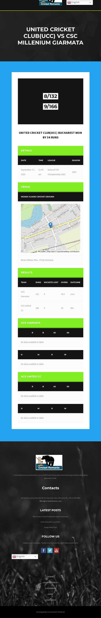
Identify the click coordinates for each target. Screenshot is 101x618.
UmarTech (50, 600)
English (19, 556)
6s (68, 332)
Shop (50, 594)
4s (54, 332)
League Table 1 (50, 582)
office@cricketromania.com (50, 501)
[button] (50, 225)
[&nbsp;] (24, 332)
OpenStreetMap (63, 251)
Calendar (50, 588)
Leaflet (42, 251)
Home (50, 576)
